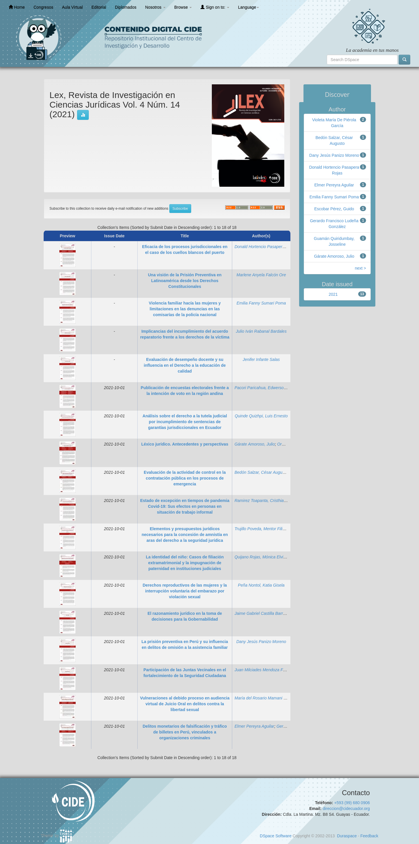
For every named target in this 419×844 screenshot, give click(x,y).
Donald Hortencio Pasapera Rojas (265, 246)
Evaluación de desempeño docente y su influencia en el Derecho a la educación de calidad (185, 365)
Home (17, 7)
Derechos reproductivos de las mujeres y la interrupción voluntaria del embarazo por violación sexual (185, 591)
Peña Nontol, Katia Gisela (261, 585)
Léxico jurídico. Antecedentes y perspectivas (184, 444)
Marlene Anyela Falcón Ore (261, 275)
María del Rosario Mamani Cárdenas (268, 698)
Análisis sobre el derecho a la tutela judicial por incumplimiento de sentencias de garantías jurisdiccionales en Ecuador (185, 422)
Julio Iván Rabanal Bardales (261, 331)
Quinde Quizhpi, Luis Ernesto (261, 416)
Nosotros (155, 7)
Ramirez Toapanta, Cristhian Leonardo (269, 500)
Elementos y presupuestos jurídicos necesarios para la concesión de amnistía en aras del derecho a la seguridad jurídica (185, 534)
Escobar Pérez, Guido (334, 208)
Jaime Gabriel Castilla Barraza (262, 613)
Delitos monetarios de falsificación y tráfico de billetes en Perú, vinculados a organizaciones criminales (185, 732)
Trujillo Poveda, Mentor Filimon (262, 528)
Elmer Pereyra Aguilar (254, 726)
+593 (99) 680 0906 (352, 802)
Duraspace (347, 836)
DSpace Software (276, 836)
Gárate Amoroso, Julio (255, 444)
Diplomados (125, 7)
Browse (183, 7)
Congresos (43, 7)
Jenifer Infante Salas (261, 359)
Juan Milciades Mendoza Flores (263, 669)
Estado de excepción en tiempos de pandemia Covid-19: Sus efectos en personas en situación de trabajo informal (185, 506)
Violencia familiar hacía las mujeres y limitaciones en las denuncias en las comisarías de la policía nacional (185, 309)
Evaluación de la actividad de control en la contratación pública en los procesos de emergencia (185, 478)
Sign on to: (214, 7)
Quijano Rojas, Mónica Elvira (261, 557)
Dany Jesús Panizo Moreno (261, 641)
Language (248, 7)
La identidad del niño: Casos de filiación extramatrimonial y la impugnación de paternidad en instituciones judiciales (185, 563)
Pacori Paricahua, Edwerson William (267, 387)
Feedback (369, 836)
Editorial (98, 7)
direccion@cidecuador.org (346, 808)
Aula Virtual (72, 7)
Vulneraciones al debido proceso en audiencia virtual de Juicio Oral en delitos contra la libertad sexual (185, 704)
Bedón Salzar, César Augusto (261, 472)
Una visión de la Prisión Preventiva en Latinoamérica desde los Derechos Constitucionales (184, 281)
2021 (333, 294)
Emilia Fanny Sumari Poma (261, 303)
